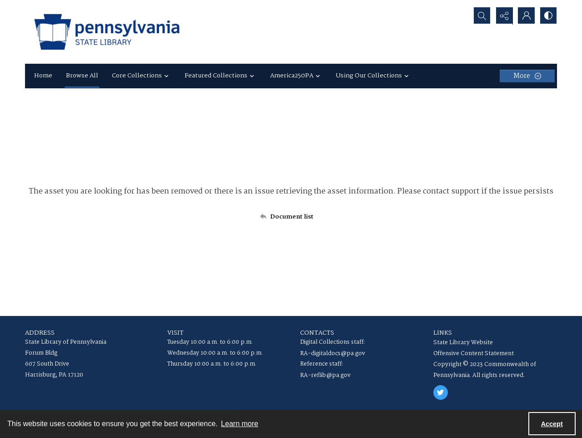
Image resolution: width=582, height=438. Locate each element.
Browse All (82, 76)
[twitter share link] (440, 392)
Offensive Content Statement (473, 353)
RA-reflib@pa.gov (325, 375)
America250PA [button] (296, 76)
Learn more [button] (239, 424)
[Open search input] (479, 16)
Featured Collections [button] (220, 76)
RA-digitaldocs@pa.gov (332, 353)
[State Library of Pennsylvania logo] (107, 32)
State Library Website (463, 342)
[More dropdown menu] (527, 76)
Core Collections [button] (141, 76)
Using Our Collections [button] (373, 76)
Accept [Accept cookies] (552, 424)
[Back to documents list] (291, 216)
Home (43, 76)
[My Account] (525, 16)
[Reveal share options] (502, 16)
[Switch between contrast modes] (548, 16)
